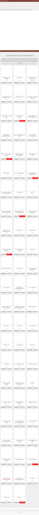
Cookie (18, 512)
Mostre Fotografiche (15, 9)
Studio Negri (7, 9)
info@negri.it (32, 510)
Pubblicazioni (22, 9)
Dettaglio (3, 82)
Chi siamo (2, 9)
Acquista (9, 82)
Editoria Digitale (28, 9)
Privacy (21, 512)
